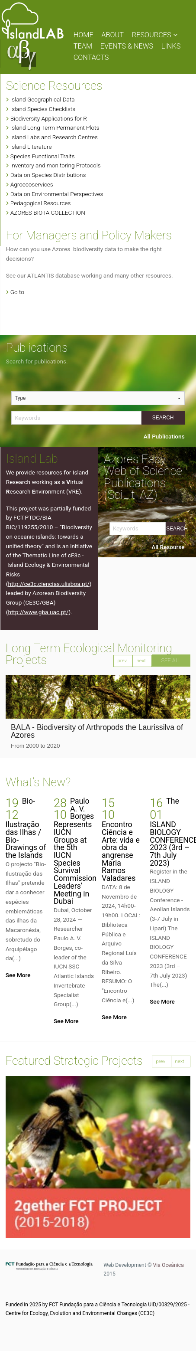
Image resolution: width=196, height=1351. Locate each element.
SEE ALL (171, 660)
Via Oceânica (168, 1265)
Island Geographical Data (42, 99)
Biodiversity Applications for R (48, 118)
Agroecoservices (31, 184)
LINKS (171, 46)
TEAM (83, 46)
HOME (83, 35)
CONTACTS (91, 57)
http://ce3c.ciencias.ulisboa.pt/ (48, 583)
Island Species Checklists (42, 108)
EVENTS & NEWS (126, 46)
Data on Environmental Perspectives (56, 193)
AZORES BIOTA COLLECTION (47, 212)
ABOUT (112, 35)
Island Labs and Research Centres (54, 137)
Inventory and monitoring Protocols (55, 165)
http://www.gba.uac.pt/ (38, 611)
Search (163, 418)
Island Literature (31, 146)
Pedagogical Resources (40, 203)
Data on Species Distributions (48, 174)
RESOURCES (154, 35)
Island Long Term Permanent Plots (55, 127)
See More (18, 975)
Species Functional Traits (42, 156)
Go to (17, 291)
